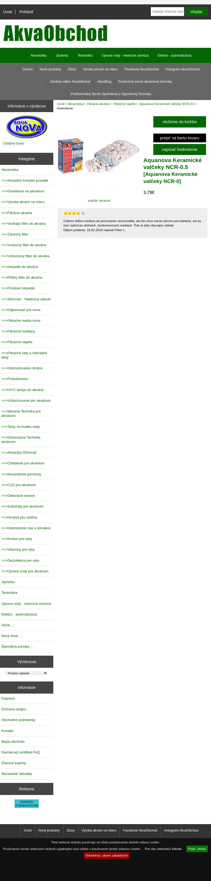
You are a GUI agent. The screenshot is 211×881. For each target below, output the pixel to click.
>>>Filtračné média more (20, 320)
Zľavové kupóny (13, 763)
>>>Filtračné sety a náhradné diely (24, 355)
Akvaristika (75, 104)
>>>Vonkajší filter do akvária (23, 223)
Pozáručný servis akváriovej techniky (145, 82)
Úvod (7, 12)
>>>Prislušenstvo (14, 379)
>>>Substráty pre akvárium (22, 506)
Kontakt (7, 731)
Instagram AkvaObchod (182, 69)
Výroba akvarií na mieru (100, 69)
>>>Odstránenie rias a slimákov (26, 528)
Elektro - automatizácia (174, 55)
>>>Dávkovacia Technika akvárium (20, 439)
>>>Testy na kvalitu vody (20, 427)
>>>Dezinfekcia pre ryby (20, 560)
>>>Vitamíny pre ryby (18, 549)
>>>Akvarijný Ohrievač (19, 452)
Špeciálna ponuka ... (17, 646)
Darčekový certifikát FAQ (20, 752)
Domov (28, 69)
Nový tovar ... (11, 636)
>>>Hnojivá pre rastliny (19, 517)
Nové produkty (50, 69)
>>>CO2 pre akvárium (18, 485)
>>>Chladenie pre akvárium (23, 463)
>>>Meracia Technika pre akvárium (21, 413)
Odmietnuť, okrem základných (106, 855)
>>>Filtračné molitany (18, 331)
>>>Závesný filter (14, 234)
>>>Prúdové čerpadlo (18, 288)
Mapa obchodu (12, 741)
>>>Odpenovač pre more (20, 310)
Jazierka (62, 55)
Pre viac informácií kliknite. (163, 848)
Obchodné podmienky (18, 720)
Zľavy (72, 69)
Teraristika (85, 55)
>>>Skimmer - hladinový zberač (26, 299)
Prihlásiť (27, 12)
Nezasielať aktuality (16, 774)
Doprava (8, 698)
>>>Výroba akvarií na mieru (23, 202)
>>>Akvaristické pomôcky (21, 474)
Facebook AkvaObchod (141, 69)
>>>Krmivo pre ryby (16, 539)
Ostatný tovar (13, 143)
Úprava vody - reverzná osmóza (125, 55)
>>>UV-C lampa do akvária (22, 390)
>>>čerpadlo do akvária (19, 267)
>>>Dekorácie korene (18, 496)
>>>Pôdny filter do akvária (21, 277)
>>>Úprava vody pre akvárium (24, 571)
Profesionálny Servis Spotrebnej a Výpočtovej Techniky (111, 94)
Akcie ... (7, 625)
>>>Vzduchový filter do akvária (25, 256)
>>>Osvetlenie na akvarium (22, 191)
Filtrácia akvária (98, 104)
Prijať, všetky (197, 848)
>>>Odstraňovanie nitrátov (22, 368)
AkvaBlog (104, 82)
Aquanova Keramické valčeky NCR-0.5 (166, 104)
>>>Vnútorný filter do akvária (23, 245)
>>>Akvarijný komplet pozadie (24, 180)
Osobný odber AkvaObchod (70, 82)
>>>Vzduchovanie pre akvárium (26, 400)
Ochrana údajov (13, 709)
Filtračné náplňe (124, 104)
